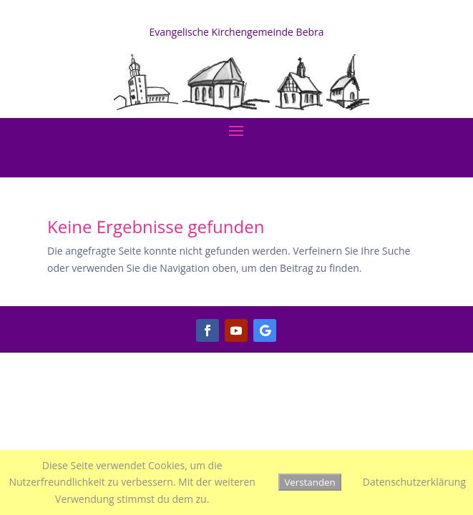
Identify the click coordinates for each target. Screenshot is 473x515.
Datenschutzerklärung (414, 482)
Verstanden (309, 482)
